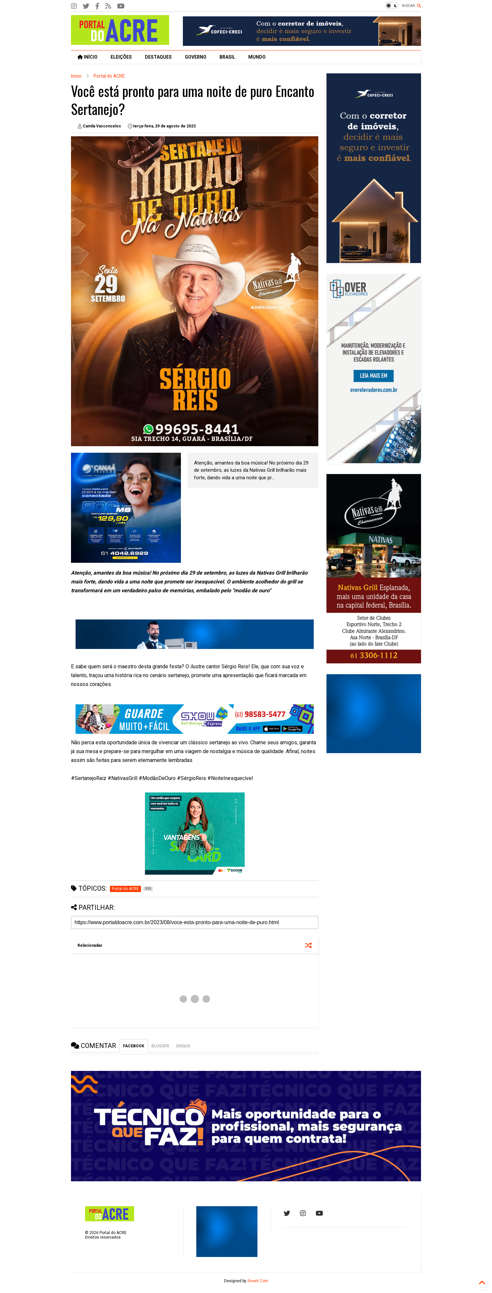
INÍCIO (87, 57)
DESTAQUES (158, 57)
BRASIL (227, 57)
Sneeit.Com (257, 1281)
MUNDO (257, 57)
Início (76, 76)
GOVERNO (195, 57)
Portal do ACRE (109, 76)
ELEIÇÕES (121, 57)
